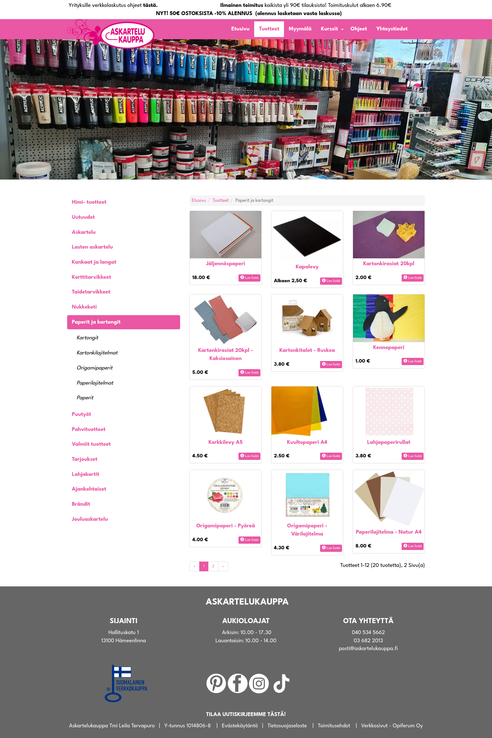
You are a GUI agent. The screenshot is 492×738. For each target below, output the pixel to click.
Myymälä (300, 29)
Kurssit (329, 29)
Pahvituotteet (88, 429)
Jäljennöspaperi (225, 264)
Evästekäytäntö (240, 726)
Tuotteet (269, 29)
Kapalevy (307, 267)
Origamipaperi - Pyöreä (225, 526)
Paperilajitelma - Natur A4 (388, 532)
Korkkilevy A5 (226, 442)
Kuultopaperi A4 (307, 442)
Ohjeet (358, 29)
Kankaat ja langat (94, 262)
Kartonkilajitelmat (97, 353)
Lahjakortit (85, 474)
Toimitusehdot (334, 726)
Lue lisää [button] (249, 277)
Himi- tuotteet (89, 202)
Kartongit (87, 338)
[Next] (223, 566)
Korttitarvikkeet (91, 277)
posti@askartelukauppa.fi (368, 648)
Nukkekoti (84, 307)
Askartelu (84, 232)
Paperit (85, 398)
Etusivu (240, 29)
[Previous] (195, 566)
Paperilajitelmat (95, 383)
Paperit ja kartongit (96, 322)
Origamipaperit (94, 368)
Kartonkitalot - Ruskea (307, 350)
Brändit (81, 504)
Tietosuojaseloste (287, 726)
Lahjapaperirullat (388, 442)
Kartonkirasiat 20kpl (388, 264)
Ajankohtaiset (89, 489)
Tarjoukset (85, 459)
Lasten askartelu (92, 247)
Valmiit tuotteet (91, 444)
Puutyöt (81, 414)
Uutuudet (83, 217)
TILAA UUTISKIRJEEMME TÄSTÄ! (246, 714)
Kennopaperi (388, 347)
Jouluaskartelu (90, 519)
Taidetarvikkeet (91, 292)
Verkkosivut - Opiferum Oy (392, 726)
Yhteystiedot (392, 29)
